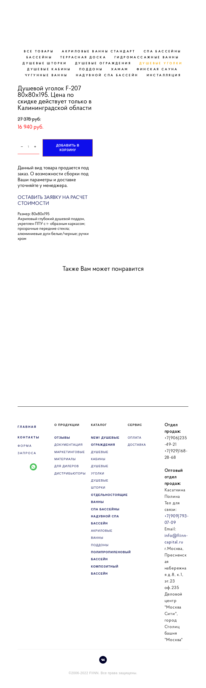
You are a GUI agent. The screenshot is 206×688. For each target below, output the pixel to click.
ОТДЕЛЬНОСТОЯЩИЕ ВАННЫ (109, 498)
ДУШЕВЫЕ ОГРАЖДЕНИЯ (103, 63)
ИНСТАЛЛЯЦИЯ (164, 75)
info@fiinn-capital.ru (176, 538)
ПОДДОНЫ (91, 69)
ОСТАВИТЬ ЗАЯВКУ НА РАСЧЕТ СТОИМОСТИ (53, 200)
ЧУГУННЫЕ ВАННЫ (46, 75)
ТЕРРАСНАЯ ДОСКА (83, 57)
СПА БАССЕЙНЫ (162, 51)
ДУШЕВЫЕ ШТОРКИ (44, 63)
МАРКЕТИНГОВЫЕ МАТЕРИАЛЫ (69, 455)
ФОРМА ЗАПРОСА (27, 449)
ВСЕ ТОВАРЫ (39, 51)
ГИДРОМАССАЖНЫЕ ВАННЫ (146, 57)
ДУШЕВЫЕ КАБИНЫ (49, 69)
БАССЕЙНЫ (39, 57)
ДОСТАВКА (137, 444)
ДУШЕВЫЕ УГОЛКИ (161, 63)
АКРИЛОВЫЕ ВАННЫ (101, 534)
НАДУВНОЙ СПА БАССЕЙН (107, 75)
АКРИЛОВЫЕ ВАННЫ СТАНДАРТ (99, 51)
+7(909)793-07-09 (177, 519)
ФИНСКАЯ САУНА (157, 69)
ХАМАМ (119, 69)
